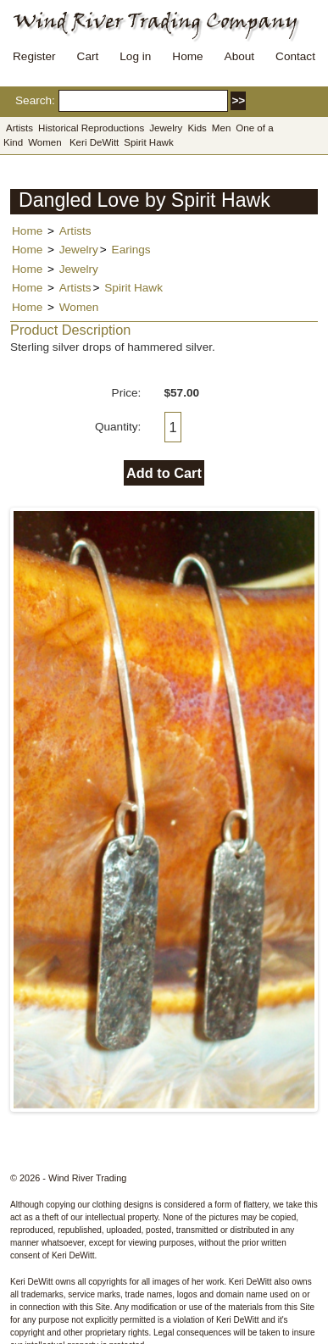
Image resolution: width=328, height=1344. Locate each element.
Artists (19, 128)
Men (221, 128)
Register (34, 56)
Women (45, 142)
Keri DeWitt (94, 142)
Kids (196, 128)
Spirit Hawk (148, 142)
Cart (88, 56)
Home (187, 56)
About (240, 56)
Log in (135, 56)
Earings (131, 249)
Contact (295, 56)
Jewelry (165, 128)
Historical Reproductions (91, 128)
